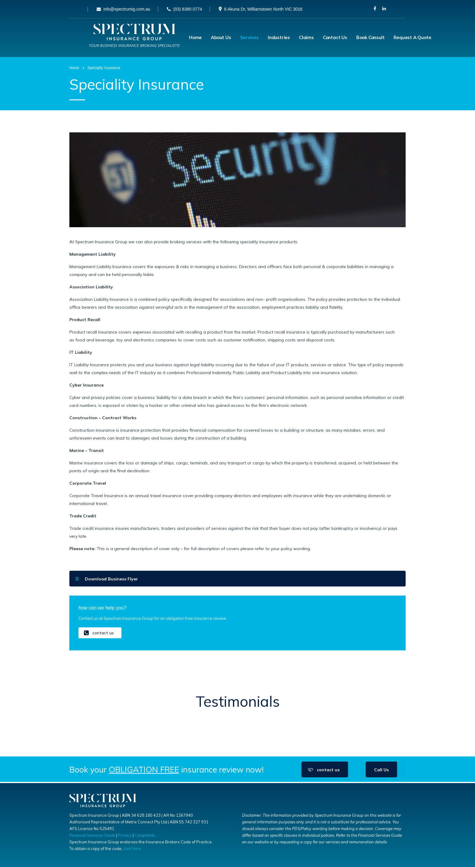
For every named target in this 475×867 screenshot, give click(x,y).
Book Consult (370, 38)
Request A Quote (412, 38)
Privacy (125, 835)
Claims (306, 38)
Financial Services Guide (92, 835)
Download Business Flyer (107, 580)
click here (132, 848)
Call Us (381, 771)
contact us (99, 634)
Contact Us (335, 38)
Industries (279, 38)
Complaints (145, 835)
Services (249, 38)
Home (195, 38)
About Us (221, 38)
